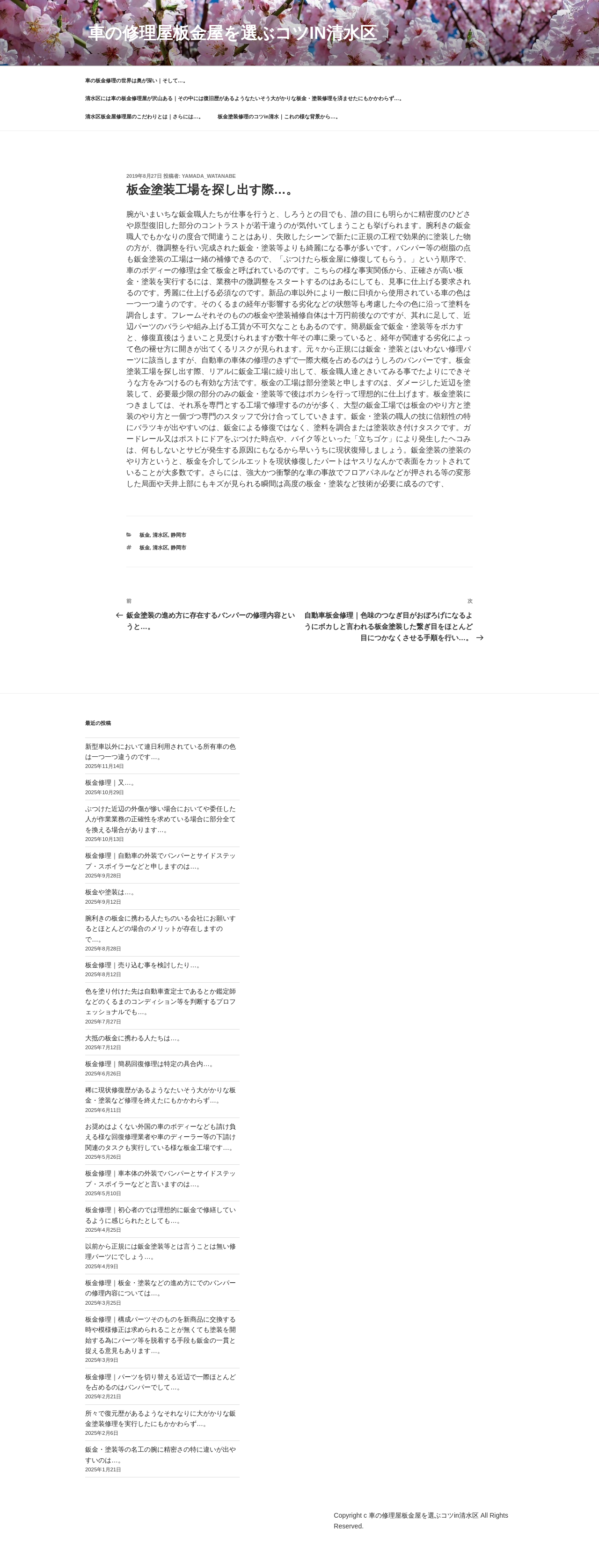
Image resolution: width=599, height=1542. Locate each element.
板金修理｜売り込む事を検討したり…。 (144, 965)
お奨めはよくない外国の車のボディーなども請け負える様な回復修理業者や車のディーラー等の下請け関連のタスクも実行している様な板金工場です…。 (160, 1137)
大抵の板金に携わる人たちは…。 (134, 1038)
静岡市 (178, 535)
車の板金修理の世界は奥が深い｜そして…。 (136, 80)
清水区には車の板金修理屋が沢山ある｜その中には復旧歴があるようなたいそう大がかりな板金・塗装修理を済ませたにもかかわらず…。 (244, 98)
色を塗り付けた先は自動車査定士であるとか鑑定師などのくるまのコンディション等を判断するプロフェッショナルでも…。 (160, 1001)
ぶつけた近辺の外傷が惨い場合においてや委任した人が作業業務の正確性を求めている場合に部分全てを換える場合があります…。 (160, 819)
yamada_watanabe (209, 176)
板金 (144, 535)
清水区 (160, 535)
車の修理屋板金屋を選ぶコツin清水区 (232, 33)
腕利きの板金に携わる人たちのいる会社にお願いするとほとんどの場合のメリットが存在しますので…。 (160, 928)
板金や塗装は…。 (111, 892)
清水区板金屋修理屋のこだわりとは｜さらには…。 (144, 116)
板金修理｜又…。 (111, 782)
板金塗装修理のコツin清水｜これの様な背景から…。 (279, 116)
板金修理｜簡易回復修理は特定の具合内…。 (150, 1063)
